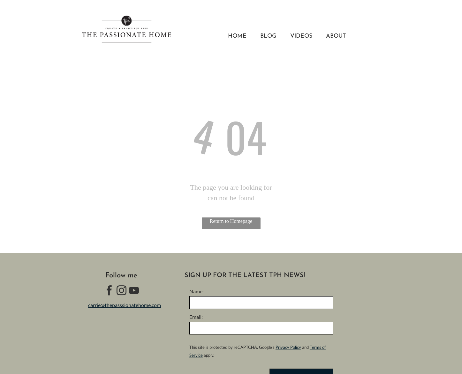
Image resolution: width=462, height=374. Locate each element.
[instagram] (121, 291)
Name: (196, 291)
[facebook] (109, 291)
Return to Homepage (231, 221)
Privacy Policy (288, 347)
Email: (196, 317)
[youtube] (134, 291)
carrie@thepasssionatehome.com (124, 305)
